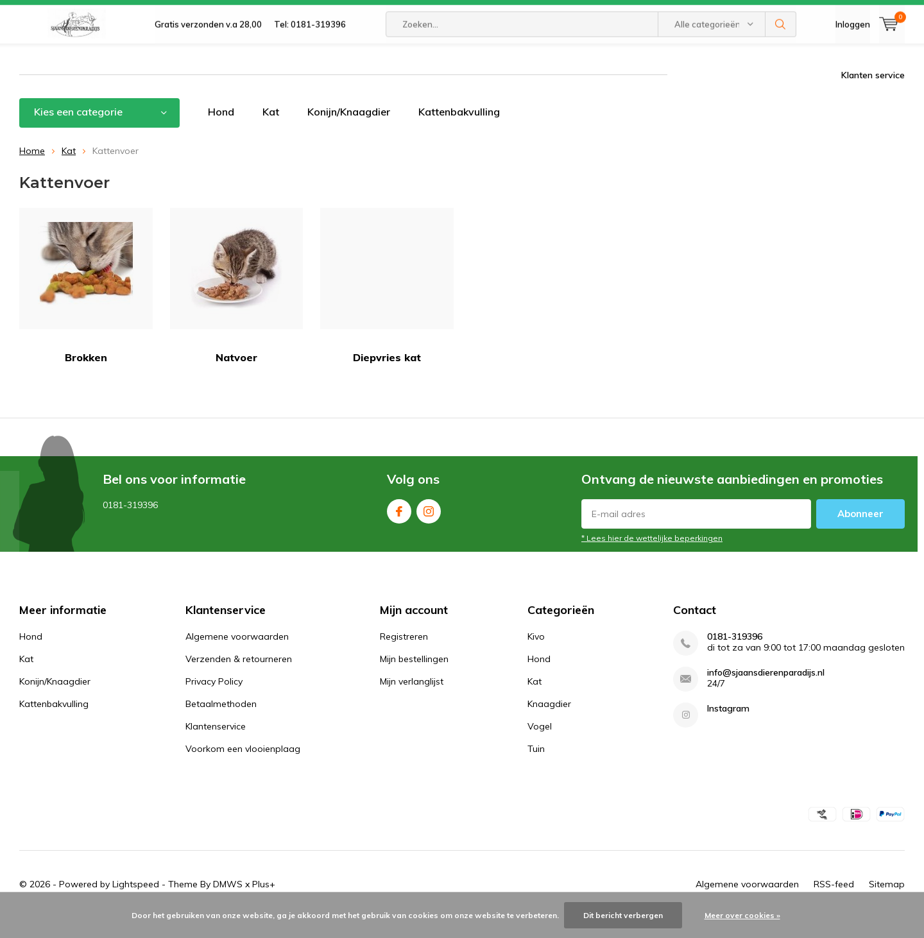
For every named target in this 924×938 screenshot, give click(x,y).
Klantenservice (215, 745)
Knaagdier (549, 723)
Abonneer (860, 533)
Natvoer (237, 305)
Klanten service (873, 94)
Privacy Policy (214, 700)
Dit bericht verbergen (623, 915)
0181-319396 (734, 656)
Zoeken (781, 58)
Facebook (399, 527)
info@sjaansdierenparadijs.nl (766, 691)
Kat (270, 130)
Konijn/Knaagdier (348, 130)
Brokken (86, 305)
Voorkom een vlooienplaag (242, 768)
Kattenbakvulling (459, 130)
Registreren (404, 655)
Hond (221, 130)
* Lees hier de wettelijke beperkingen (652, 557)
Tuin (536, 768)
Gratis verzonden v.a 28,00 (208, 58)
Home (32, 169)
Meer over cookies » (742, 915)
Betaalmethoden (221, 723)
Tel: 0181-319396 (310, 58)
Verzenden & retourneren (238, 678)
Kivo (536, 655)
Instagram (428, 527)
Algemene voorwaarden (237, 655)
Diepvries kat (387, 305)
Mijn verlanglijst (411, 700)
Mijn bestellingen (414, 678)
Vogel (539, 745)
